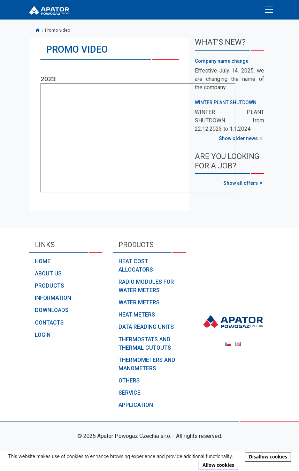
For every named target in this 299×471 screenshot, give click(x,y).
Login (43, 335)
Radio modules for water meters (146, 286)
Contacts (49, 322)
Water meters (139, 302)
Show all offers (243, 183)
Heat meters (136, 314)
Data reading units (146, 327)
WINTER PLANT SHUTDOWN (225, 102)
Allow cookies (218, 465)
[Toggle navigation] (269, 10)
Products (49, 285)
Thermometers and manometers (146, 364)
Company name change (221, 61)
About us (48, 273)
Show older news (241, 138)
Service (129, 392)
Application (135, 405)
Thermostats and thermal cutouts (144, 343)
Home (43, 261)
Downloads (52, 310)
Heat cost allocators (135, 265)
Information (53, 298)
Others (129, 380)
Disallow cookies (268, 457)
